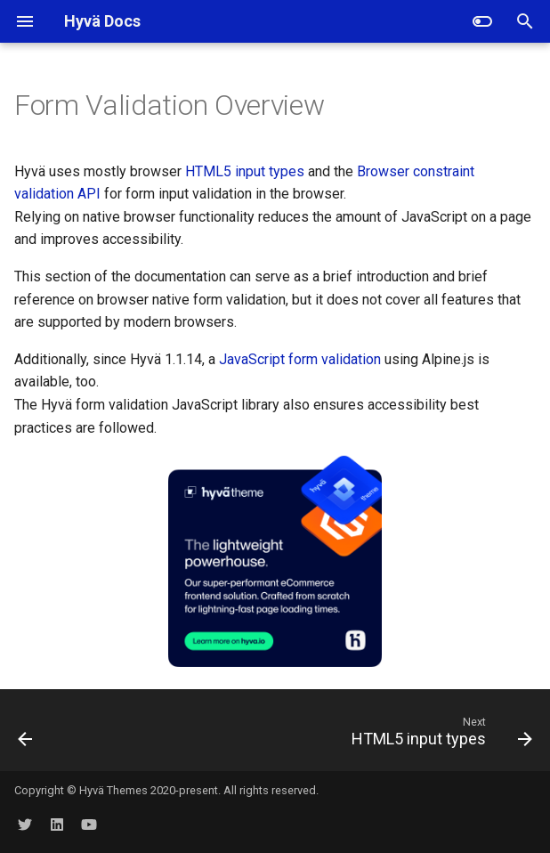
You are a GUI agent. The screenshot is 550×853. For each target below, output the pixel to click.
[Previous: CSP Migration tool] (26, 735)
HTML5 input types (244, 171)
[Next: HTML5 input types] (438, 735)
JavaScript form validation (300, 359)
